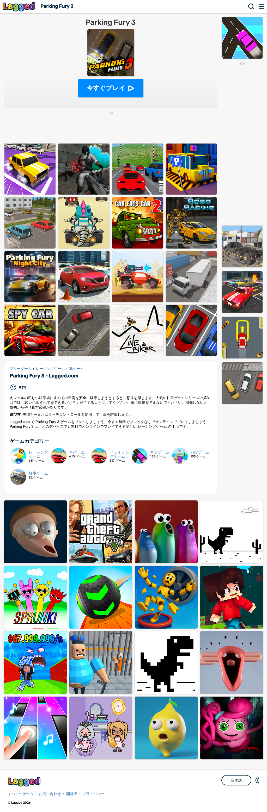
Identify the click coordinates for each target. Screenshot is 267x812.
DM (258, 780)
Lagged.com (25, 781)
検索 (251, 6)
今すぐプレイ (106, 87)
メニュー (262, 6)
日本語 (236, 780)
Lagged (20, 6)
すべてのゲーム (20, 794)
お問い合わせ (50, 794)
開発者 (71, 794)
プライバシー (94, 794)
